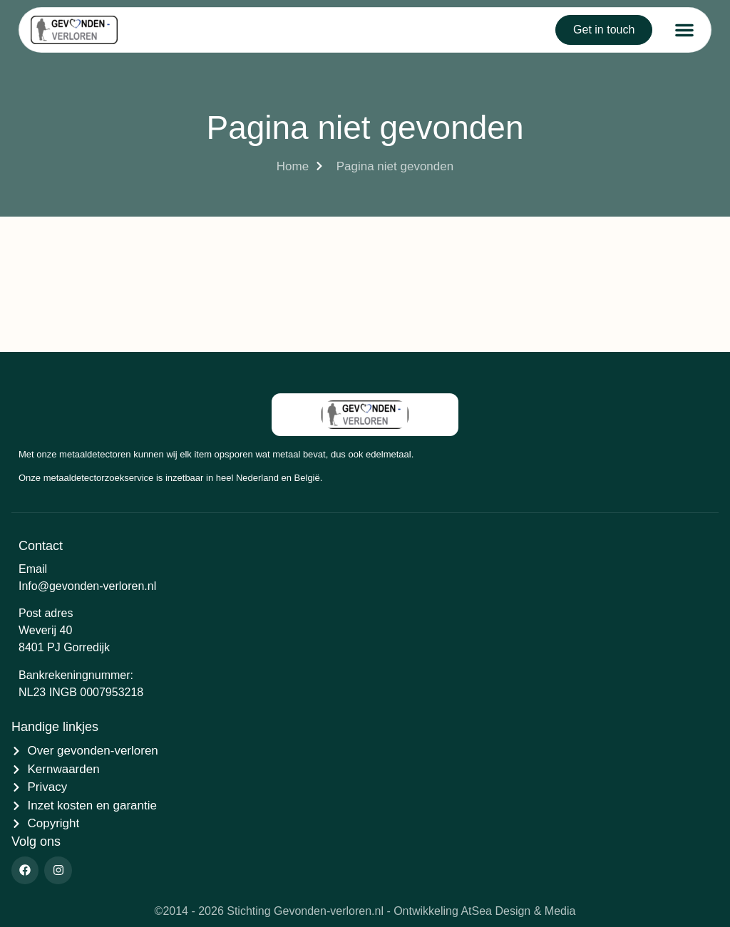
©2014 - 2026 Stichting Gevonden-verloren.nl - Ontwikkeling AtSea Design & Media (365, 911)
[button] (684, 30)
